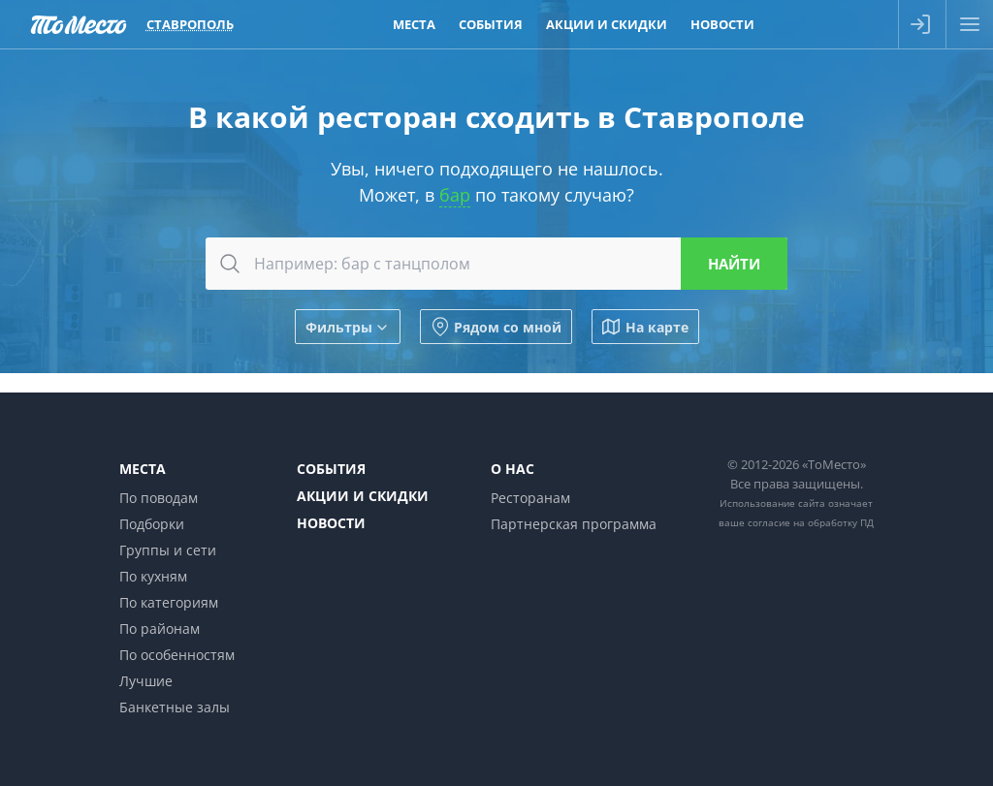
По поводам (158, 497)
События (331, 468)
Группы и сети (167, 550)
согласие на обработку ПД (811, 522)
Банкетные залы (174, 707)
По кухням (153, 576)
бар (454, 194)
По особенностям (177, 654)
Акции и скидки (363, 496)
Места (142, 468)
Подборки (151, 524)
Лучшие (146, 681)
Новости (331, 523)
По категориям (168, 602)
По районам (159, 628)
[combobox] (496, 263)
